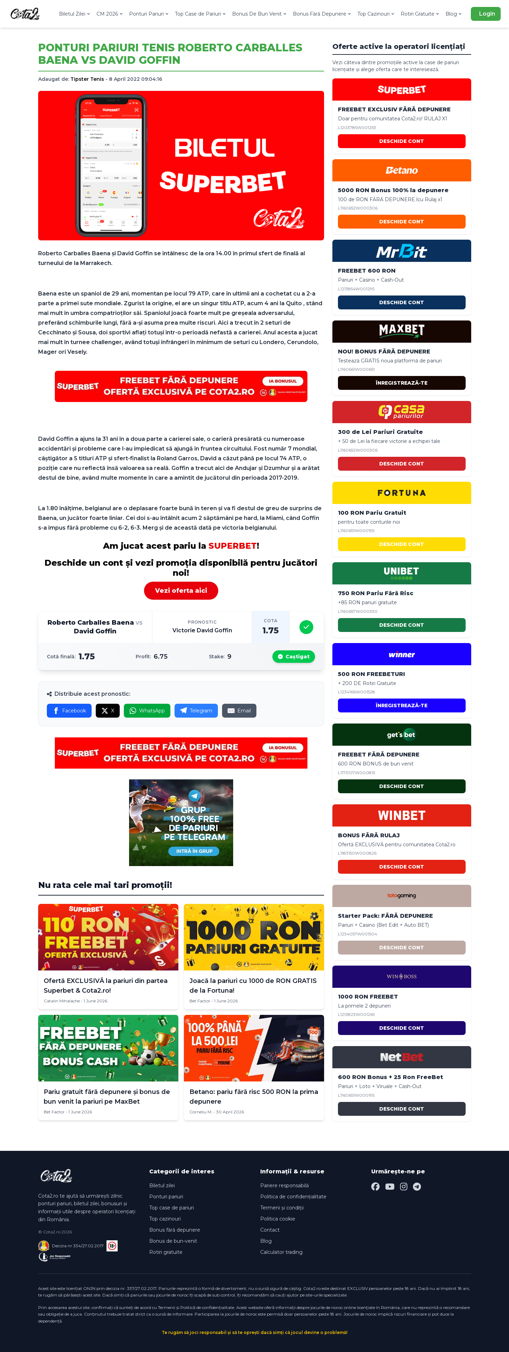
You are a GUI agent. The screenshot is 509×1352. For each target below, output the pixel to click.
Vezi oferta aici (181, 590)
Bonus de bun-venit (173, 1241)
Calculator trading (281, 1252)
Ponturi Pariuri (149, 14)
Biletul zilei (162, 1185)
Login (487, 13)
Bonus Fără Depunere (322, 14)
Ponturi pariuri (166, 1196)
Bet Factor (199, 1000)
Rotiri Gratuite (420, 14)
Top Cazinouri (376, 14)
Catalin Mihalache (62, 1000)
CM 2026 (110, 14)
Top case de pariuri (171, 1208)
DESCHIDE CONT (401, 141)
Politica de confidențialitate (293, 1196)
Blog (454, 14)
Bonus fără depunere (174, 1230)
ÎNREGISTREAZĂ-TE (401, 383)
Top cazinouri (165, 1219)
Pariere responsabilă (284, 1185)
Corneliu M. (200, 1111)
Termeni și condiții (282, 1208)
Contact (270, 1230)
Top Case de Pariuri (201, 14)
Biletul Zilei (75, 14)
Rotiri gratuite (166, 1252)
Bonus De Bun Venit (259, 14)
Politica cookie (277, 1219)
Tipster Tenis (87, 79)
